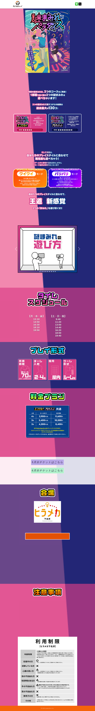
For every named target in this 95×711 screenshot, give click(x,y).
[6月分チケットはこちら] (47, 470)
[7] (51, 271)
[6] (49, 271)
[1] (40, 271)
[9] (55, 271)
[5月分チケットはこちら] (47, 462)
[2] (42, 271)
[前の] (16, 249)
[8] (53, 271)
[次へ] (79, 249)
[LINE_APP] (76, 4)
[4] (45, 271)
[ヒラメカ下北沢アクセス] (47, 536)
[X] (79, 4)
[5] (47, 271)
